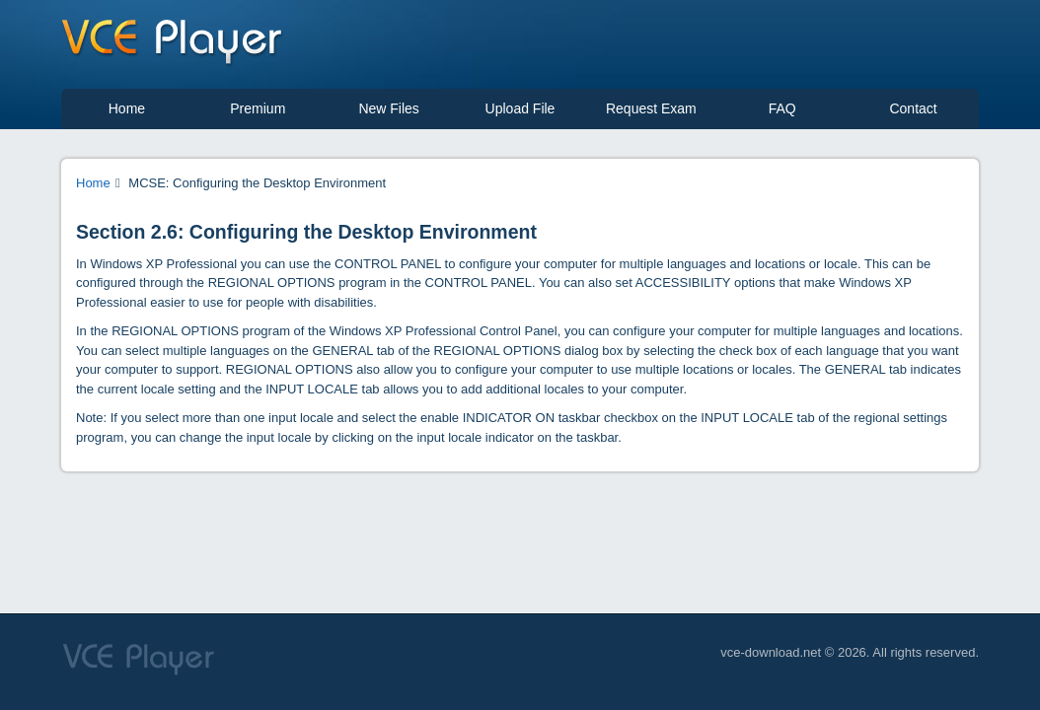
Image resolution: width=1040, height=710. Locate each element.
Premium (257, 108)
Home (127, 108)
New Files (388, 108)
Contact (912, 108)
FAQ (782, 108)
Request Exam (651, 108)
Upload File (520, 108)
